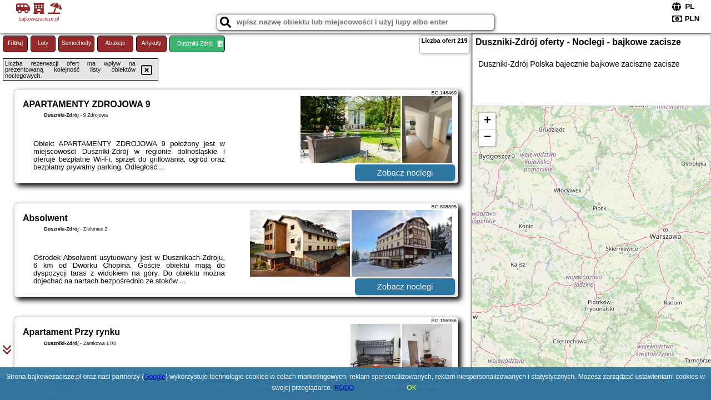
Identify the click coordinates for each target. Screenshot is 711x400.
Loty (43, 43)
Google (155, 377)
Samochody (76, 43)
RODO (344, 388)
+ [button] (487, 121)
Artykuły (152, 43)
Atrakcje (115, 43)
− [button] (487, 137)
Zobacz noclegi (405, 172)
